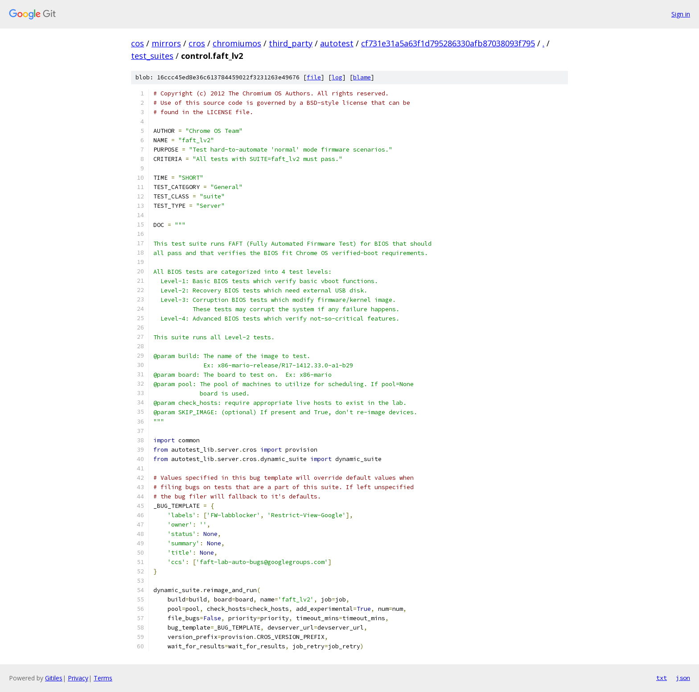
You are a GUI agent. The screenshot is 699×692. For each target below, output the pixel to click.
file (314, 77)
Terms (103, 678)
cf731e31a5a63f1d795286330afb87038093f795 (448, 43)
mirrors (166, 43)
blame (362, 77)
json (683, 678)
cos (137, 43)
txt (661, 678)
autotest (337, 43)
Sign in (680, 14)
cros (197, 43)
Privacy (78, 678)
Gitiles (53, 678)
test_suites (152, 55)
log (337, 77)
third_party (290, 43)
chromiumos (237, 43)
